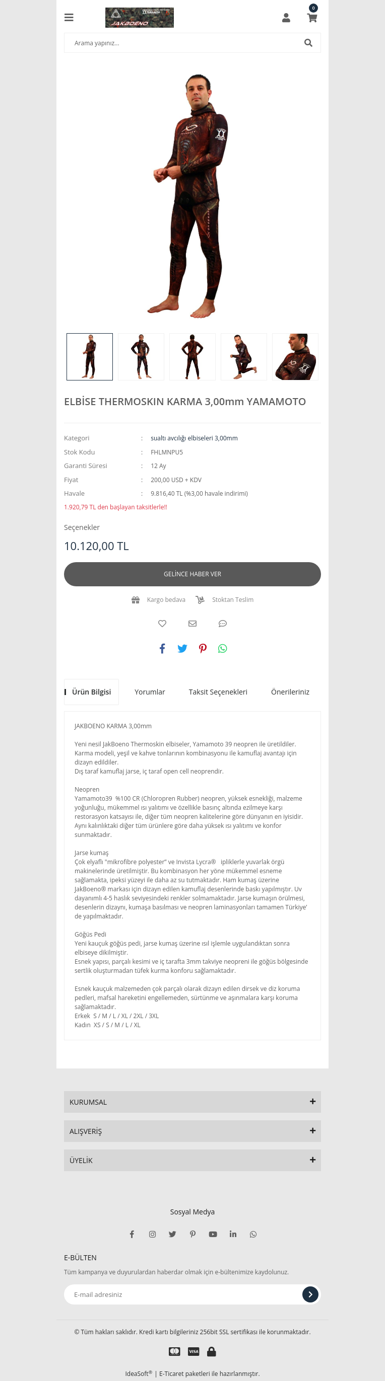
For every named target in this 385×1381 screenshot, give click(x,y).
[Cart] (312, 18)
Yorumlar (150, 692)
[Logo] (139, 18)
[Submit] (310, 1294)
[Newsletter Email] (192, 1294)
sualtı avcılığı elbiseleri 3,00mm (194, 438)
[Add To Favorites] (162, 623)
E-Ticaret (171, 1373)
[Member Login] (286, 18)
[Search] (192, 43)
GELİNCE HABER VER (192, 574)
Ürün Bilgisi (91, 692)
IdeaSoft (138, 1373)
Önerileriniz (290, 692)
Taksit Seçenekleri (218, 692)
